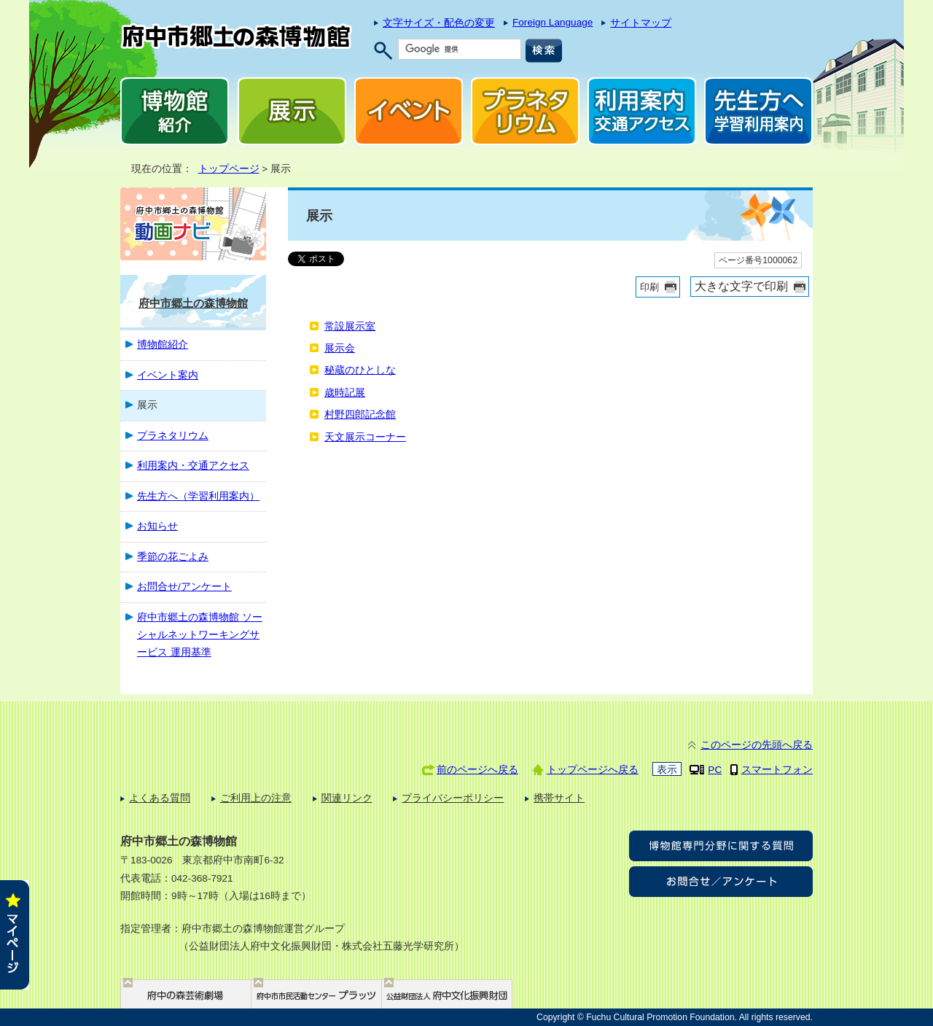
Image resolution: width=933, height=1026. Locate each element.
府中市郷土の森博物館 (193, 303)
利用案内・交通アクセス (193, 465)
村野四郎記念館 (360, 414)
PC (715, 769)
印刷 (649, 286)
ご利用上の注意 (256, 798)
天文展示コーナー (365, 437)
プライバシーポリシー (453, 798)
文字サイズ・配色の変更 (439, 23)
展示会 (339, 348)
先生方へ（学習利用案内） (198, 496)
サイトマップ (640, 23)
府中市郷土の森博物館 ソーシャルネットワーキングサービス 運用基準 (199, 635)
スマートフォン (777, 769)
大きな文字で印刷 (741, 286)
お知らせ (157, 526)
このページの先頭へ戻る (756, 744)
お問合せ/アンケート (184, 586)
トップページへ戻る (593, 769)
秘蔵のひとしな (360, 370)
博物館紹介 (162, 344)
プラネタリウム (172, 435)
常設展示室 (349, 326)
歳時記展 (344, 392)
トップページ (228, 168)
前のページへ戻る (477, 769)
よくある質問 (159, 798)
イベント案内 (167, 375)
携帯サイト (559, 798)
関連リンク (346, 798)
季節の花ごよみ (172, 556)
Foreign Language (552, 22)
